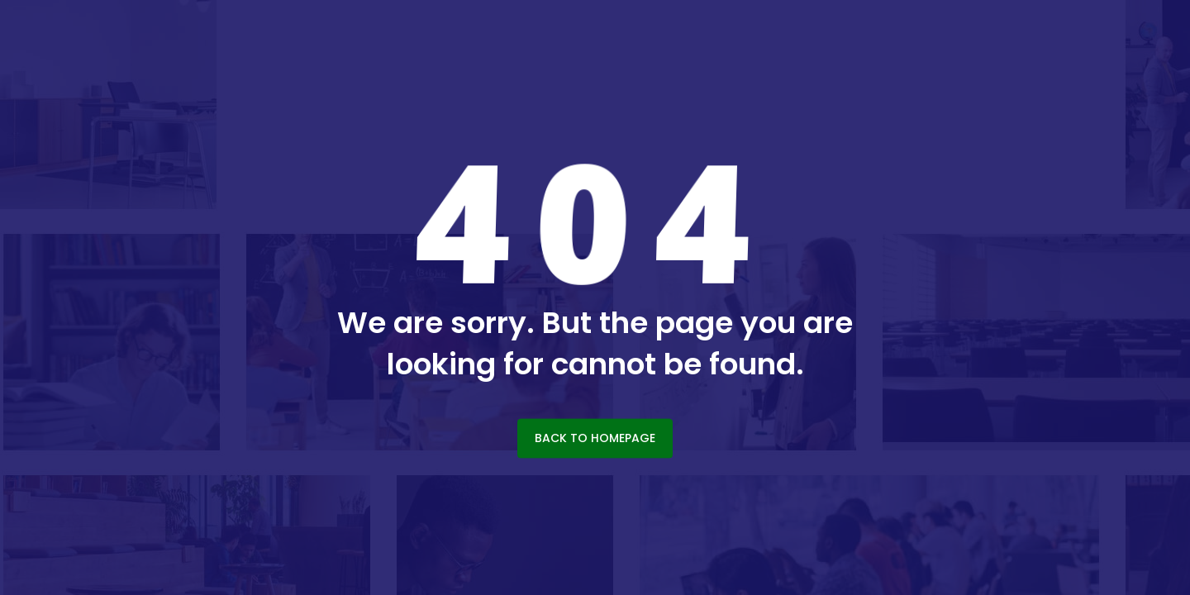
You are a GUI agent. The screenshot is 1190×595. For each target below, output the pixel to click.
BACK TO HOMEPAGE (595, 438)
